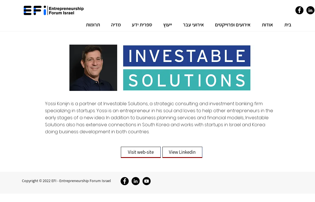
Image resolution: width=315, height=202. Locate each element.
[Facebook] (299, 10)
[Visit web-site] (141, 152)
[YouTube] (146, 181)
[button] (266, 25)
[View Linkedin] (182, 152)
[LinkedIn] (310, 10)
